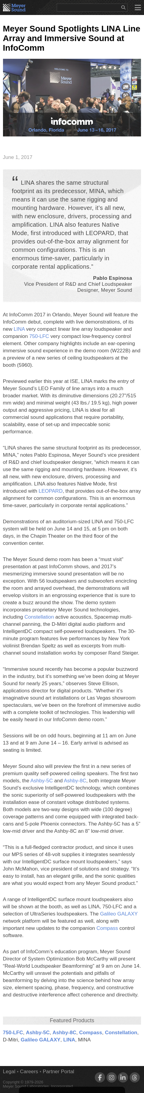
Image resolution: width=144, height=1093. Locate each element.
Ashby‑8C (75, 781)
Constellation (39, 617)
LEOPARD (51, 491)
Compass (107, 928)
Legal (9, 1071)
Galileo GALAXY (118, 914)
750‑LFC (39, 336)
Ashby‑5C (41, 781)
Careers (29, 1071)
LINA (19, 329)
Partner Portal (58, 1071)
